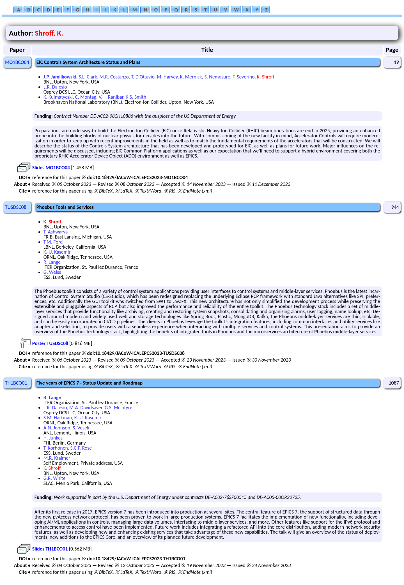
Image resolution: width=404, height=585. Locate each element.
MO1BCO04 (17, 62)
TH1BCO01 (16, 383)
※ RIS (169, 191)
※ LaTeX (123, 191)
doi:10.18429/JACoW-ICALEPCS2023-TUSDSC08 (136, 353)
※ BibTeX (103, 191)
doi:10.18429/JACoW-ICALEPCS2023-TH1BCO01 (136, 559)
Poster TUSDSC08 (50, 343)
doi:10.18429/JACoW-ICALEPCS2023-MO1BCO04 (137, 177)
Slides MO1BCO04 (51, 168)
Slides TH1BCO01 (50, 549)
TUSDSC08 (15, 207)
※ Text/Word (148, 191)
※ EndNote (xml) (195, 191)
